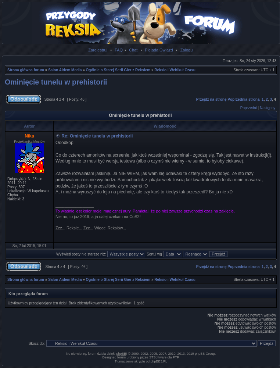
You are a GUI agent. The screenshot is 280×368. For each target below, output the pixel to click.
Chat (133, 50)
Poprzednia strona (243, 99)
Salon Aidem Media (65, 70)
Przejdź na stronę (211, 99)
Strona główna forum (25, 70)
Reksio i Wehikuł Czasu (174, 70)
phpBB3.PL (159, 361)
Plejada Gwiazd (159, 50)
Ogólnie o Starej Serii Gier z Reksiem (118, 70)
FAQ (119, 50)
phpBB (121, 354)
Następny (267, 108)
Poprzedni (248, 108)
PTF (176, 357)
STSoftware (157, 357)
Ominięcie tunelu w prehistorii (56, 82)
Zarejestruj (97, 50)
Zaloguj (187, 50)
